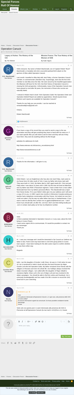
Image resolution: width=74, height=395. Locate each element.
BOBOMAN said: (23, 292)
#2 (71, 127)
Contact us (36, 381)
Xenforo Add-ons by (52, 385)
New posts (4, 12)
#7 (71, 258)
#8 (71, 288)
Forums (14, 9)
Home (5, 9)
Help (63, 381)
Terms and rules (45, 381)
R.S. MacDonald (7, 52)
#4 (71, 175)
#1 (71, 65)
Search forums (13, 12)
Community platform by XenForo (29, 385)
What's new (24, 9)
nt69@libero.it (56, 310)
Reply (70, 117)
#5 (71, 213)
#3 (71, 158)
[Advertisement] (37, 29)
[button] (8, 9)
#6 (71, 236)
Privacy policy (56, 381)
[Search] (71, 9)
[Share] (68, 65)
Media (44, 9)
